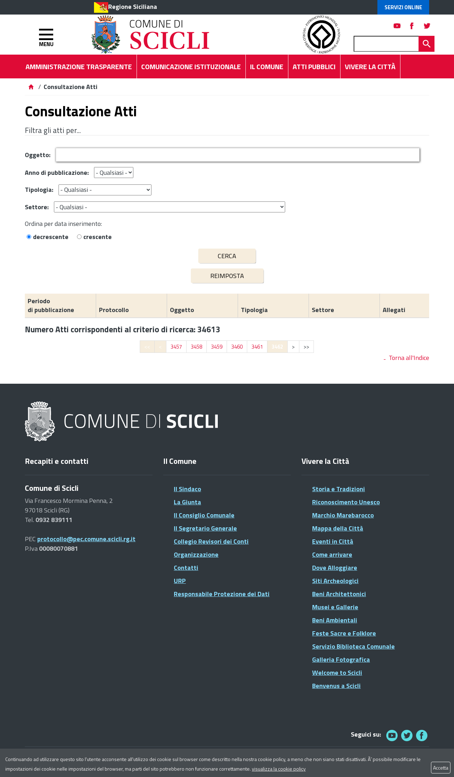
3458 (196, 347)
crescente (97, 237)
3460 (237, 347)
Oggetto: (37, 155)
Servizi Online (403, 7)
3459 (216, 347)
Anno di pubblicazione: (57, 172)
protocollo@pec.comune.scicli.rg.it (86, 539)
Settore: (37, 207)
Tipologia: (39, 189)
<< (147, 347)
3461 (257, 347)
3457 (176, 347)
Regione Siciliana (132, 6)
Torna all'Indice (409, 357)
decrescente (50, 237)
